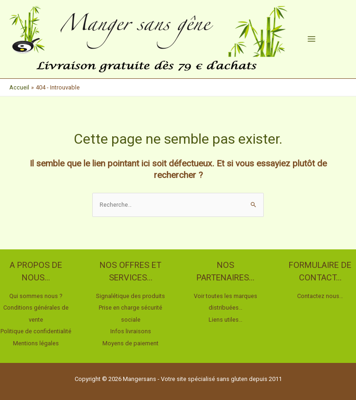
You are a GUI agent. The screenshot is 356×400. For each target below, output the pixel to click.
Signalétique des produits (130, 295)
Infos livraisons (130, 331)
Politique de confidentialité (35, 331)
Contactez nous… (320, 295)
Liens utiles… (225, 319)
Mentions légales (36, 343)
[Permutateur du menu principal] (311, 39)
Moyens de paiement (130, 343)
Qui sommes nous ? (36, 295)
